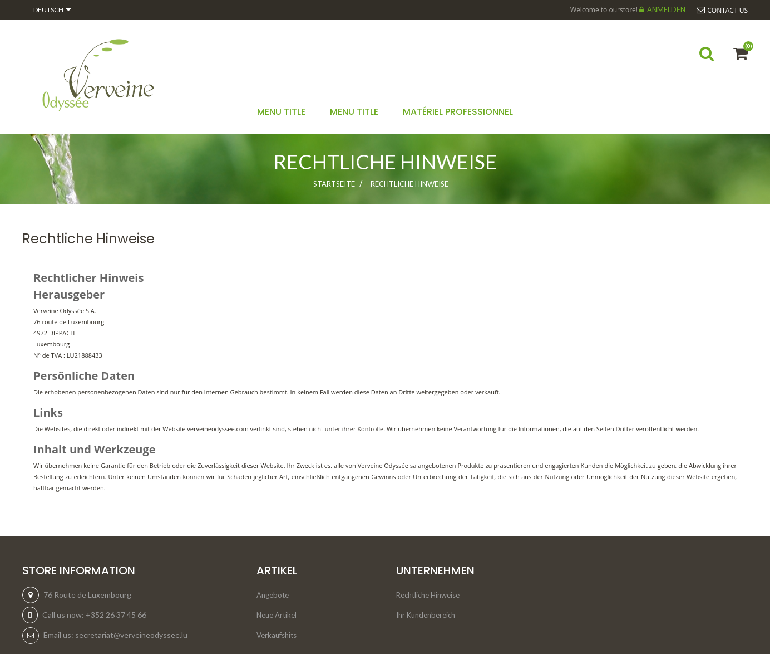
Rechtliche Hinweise (428, 594)
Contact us (727, 10)
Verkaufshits (276, 635)
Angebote (272, 594)
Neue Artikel (276, 615)
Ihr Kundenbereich (425, 615)
